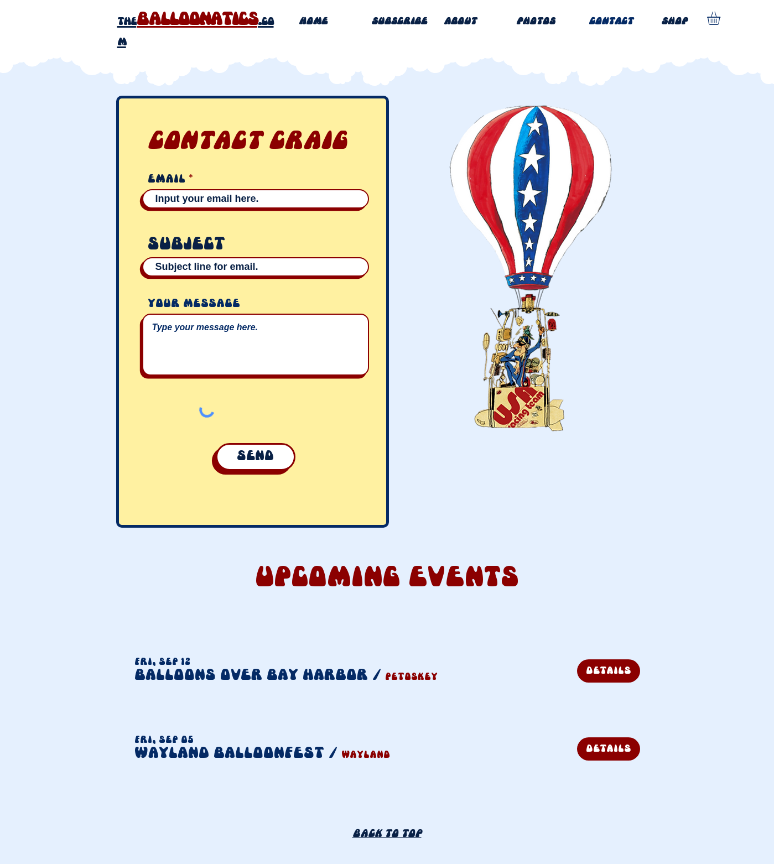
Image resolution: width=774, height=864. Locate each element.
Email (166, 179)
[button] (251, 675)
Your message (194, 304)
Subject (186, 245)
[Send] (255, 457)
